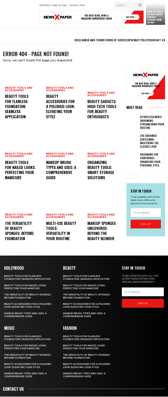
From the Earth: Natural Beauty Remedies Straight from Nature (155, 17)
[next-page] (135, 177)
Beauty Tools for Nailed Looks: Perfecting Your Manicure (17, 173)
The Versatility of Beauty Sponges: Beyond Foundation (18, 236)
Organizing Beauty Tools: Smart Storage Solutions (101, 175)
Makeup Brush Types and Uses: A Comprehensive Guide (60, 175)
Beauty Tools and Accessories (18, 104)
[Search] (140, 5)
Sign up (145, 225)
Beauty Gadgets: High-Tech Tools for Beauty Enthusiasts (102, 114)
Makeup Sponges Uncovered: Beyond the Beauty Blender (101, 236)
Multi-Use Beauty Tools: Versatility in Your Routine (60, 236)
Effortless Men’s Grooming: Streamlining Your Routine (149, 123)
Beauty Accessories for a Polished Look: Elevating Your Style (61, 114)
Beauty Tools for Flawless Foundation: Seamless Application (20, 114)
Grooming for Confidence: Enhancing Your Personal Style (151, 161)
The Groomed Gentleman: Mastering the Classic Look (151, 142)
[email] (146, 213)
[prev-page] (129, 177)
